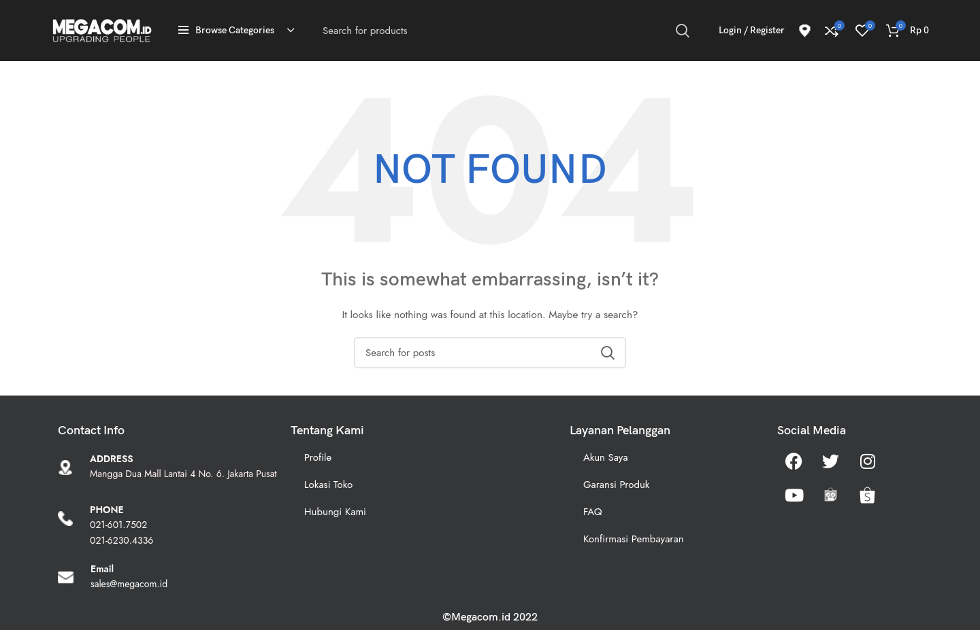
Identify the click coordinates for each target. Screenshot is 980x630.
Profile (317, 457)
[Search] (506, 30)
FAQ (592, 511)
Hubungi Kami (335, 511)
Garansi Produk (616, 484)
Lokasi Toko (328, 484)
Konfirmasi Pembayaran (633, 538)
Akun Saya (605, 457)
